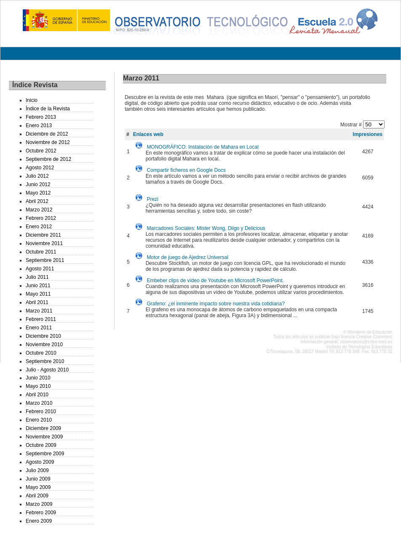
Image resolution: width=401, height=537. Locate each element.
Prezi (152, 199)
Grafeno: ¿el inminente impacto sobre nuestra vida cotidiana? (216, 304)
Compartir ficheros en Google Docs (186, 170)
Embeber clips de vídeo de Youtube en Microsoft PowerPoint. (215, 280)
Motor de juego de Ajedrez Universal (187, 257)
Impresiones (367, 134)
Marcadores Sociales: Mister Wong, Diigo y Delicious (206, 228)
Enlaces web (148, 134)
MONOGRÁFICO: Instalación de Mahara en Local (202, 147)
